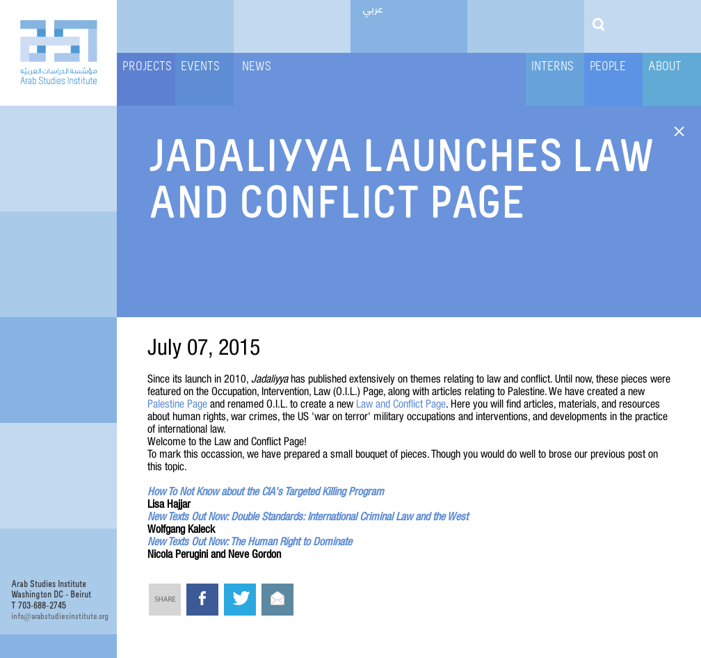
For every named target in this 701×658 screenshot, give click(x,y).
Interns (552, 67)
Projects (147, 67)
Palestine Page (177, 403)
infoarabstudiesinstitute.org (58, 616)
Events (200, 67)
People (608, 67)
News (256, 67)
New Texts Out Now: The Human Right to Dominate (249, 541)
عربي (373, 7)
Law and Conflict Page (401, 403)
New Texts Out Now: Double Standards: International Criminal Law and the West (307, 516)
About (665, 67)
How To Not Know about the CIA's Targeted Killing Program (265, 491)
